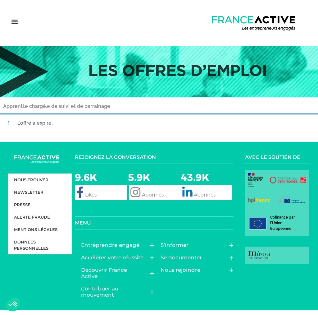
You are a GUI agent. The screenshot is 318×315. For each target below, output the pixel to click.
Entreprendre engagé (112, 250)
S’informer (176, 250)
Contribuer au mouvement (114, 296)
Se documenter (183, 262)
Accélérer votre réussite (114, 262)
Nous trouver (31, 184)
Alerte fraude (32, 221)
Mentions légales (35, 233)
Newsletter (28, 196)
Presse (22, 208)
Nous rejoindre (182, 274)
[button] (14, 25)
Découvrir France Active (114, 277)
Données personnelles (31, 249)
